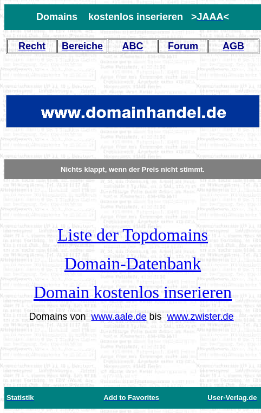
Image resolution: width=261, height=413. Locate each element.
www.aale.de (118, 316)
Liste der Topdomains (132, 234)
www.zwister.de (200, 316)
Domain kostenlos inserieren (133, 292)
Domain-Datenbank (132, 263)
